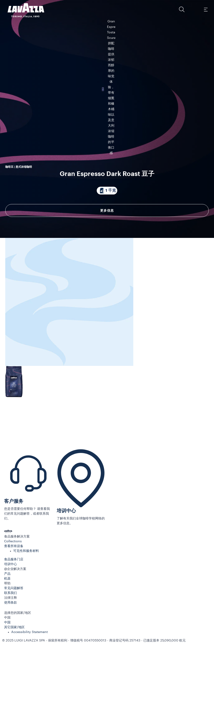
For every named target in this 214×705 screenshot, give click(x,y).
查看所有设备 (13, 613)
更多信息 (107, 243)
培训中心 (66, 577)
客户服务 (13, 568)
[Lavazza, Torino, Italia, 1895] (23, 10)
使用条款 (10, 669)
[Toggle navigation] (205, 9)
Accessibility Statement (29, 698)
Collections (13, 608)
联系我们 (10, 659)
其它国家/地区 (14, 694)
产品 (7, 640)
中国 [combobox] (7, 684)
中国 (7, 689)
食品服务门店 (13, 626)
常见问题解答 (13, 655)
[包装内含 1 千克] (107, 223)
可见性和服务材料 (26, 617)
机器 (7, 645)
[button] (181, 9)
